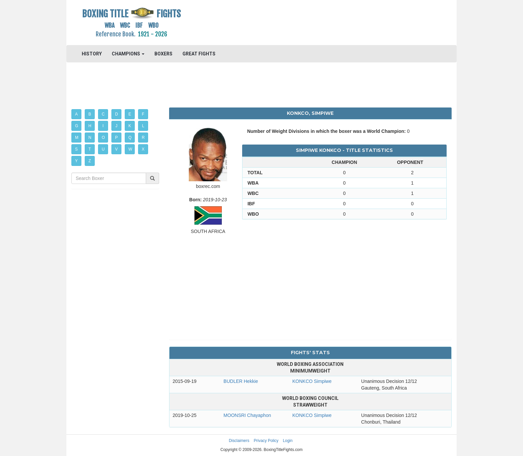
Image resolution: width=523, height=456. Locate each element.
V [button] (116, 149)
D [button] (116, 114)
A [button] (76, 114)
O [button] (103, 137)
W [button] (130, 149)
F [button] (143, 114)
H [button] (89, 126)
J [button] (116, 126)
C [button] (103, 114)
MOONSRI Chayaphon (247, 415)
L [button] (143, 126)
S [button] (76, 149)
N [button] (89, 137)
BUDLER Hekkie (240, 381)
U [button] (103, 149)
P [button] (116, 137)
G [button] (76, 126)
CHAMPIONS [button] (128, 53)
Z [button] (89, 161)
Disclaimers (239, 440)
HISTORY (92, 53)
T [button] (89, 149)
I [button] (102, 126)
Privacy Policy (266, 440)
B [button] (89, 114)
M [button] (76, 137)
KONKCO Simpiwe (311, 381)
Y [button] (76, 161)
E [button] (129, 114)
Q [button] (129, 137)
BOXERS (163, 53)
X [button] (143, 149)
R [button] (143, 137)
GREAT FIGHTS (198, 53)
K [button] (129, 126)
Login (288, 440)
